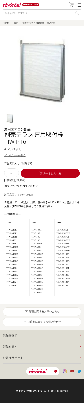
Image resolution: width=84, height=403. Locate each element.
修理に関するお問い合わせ (42, 311)
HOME (6, 23)
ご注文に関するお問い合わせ (42, 322)
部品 (16, 23)
